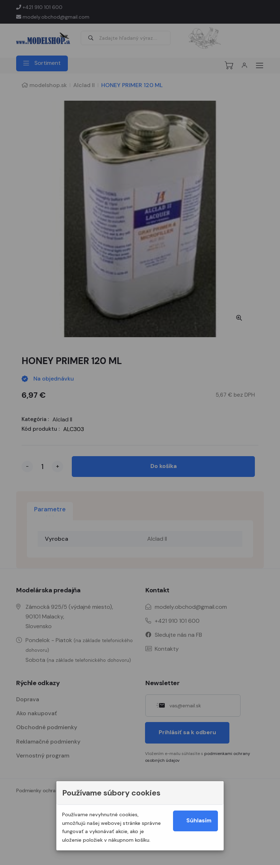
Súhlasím (200, 821)
